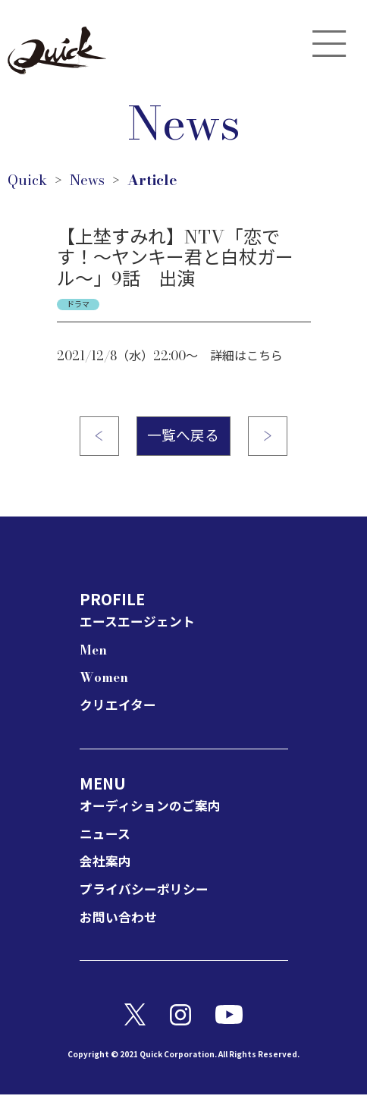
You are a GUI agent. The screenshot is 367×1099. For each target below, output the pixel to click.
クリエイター (120, 709)
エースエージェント (141, 626)
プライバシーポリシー (148, 893)
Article (158, 181)
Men (94, 653)
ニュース (106, 837)
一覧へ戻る (183, 439)
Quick (28, 181)
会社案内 (107, 866)
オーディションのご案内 (154, 809)
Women (106, 681)
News (90, 181)
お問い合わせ (121, 921)
